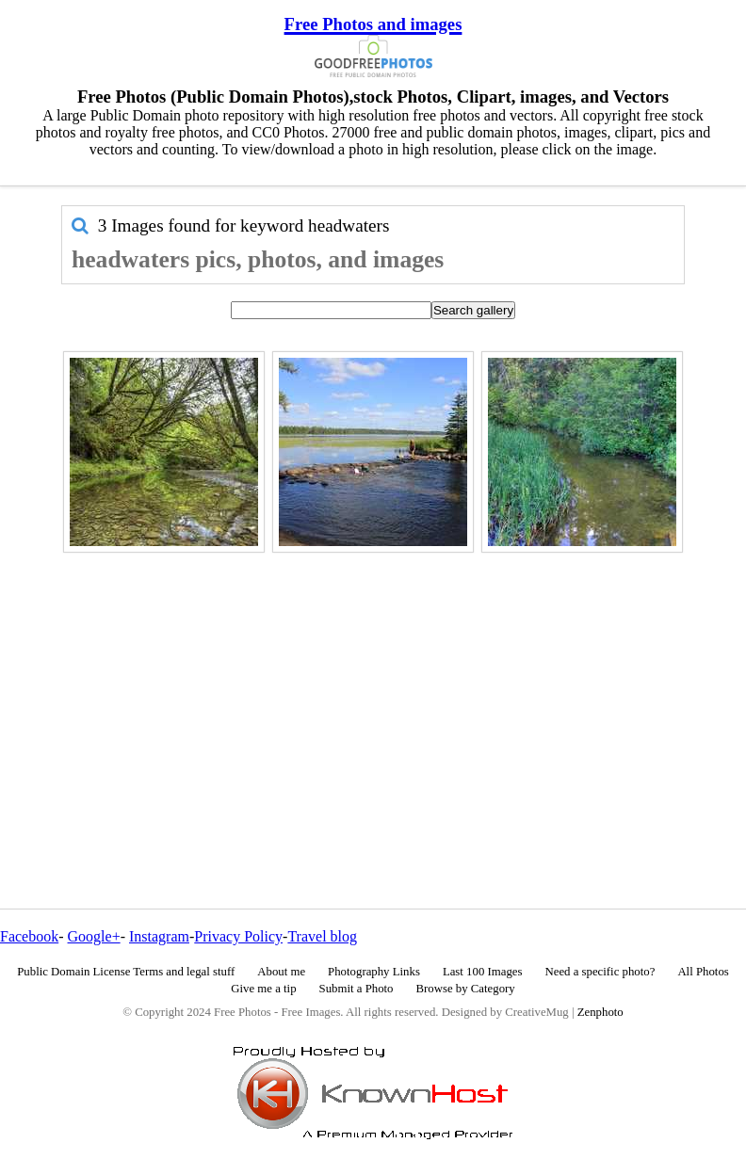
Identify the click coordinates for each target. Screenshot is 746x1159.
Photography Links (374, 971)
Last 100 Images (483, 971)
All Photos (702, 971)
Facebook (29, 936)
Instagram (159, 936)
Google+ (94, 936)
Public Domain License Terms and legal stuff (126, 971)
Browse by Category (465, 988)
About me (281, 971)
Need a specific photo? (599, 971)
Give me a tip (263, 988)
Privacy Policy (238, 936)
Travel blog (322, 936)
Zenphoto (600, 1012)
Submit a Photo (356, 988)
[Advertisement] (373, 690)
